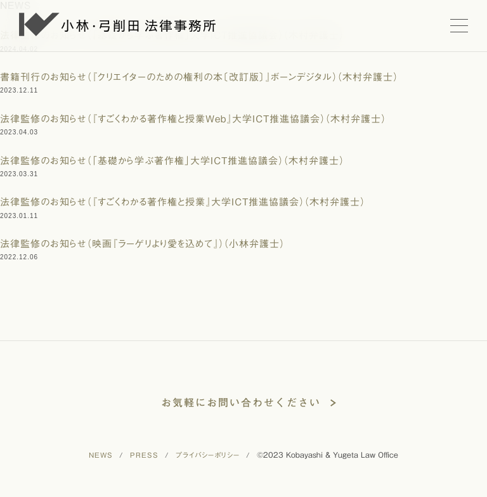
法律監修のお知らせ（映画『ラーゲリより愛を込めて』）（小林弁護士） (142, 243)
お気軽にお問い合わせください (241, 402)
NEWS (101, 454)
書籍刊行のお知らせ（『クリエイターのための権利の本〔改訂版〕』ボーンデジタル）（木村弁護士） (199, 77)
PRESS (144, 454)
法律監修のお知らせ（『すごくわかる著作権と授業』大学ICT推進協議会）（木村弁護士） (182, 202)
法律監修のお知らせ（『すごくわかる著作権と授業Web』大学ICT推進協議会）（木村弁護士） (193, 119)
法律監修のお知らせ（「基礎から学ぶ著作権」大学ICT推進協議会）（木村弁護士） (172, 160)
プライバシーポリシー (208, 454)
